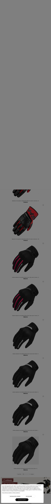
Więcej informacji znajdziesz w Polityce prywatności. (11, 492)
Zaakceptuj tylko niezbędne (15, 496)
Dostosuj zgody (29, 496)
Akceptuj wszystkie (22, 499)
